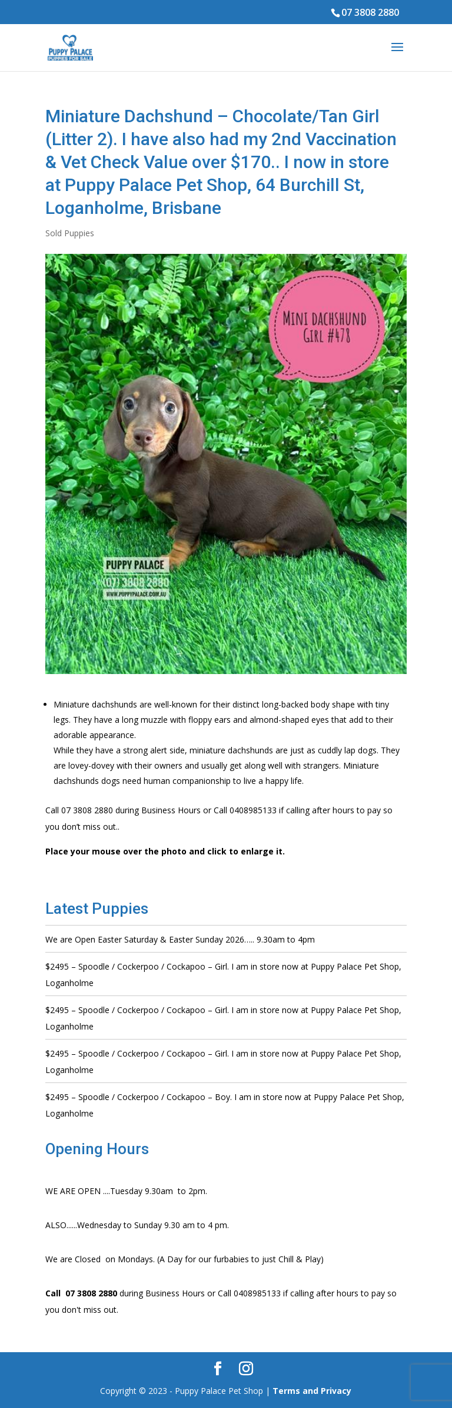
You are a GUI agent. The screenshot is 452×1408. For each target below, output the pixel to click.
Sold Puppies (69, 233)
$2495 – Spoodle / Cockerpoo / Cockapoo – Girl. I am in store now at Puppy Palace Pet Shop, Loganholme (223, 974)
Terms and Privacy (311, 1390)
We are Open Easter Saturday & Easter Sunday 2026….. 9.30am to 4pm (180, 939)
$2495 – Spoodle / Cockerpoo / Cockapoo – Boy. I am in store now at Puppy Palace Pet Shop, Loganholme (224, 1105)
